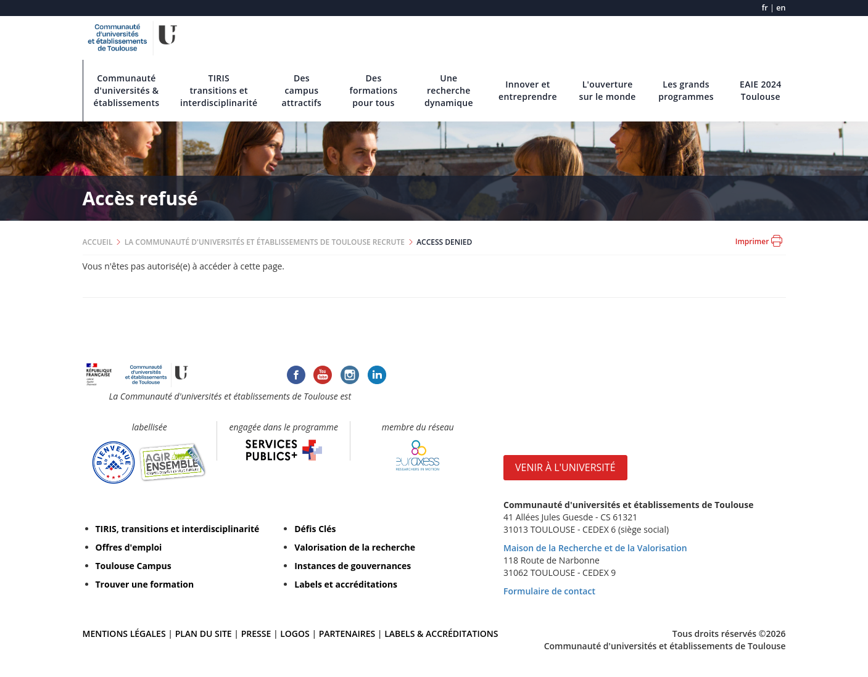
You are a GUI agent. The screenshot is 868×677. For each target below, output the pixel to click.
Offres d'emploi (129, 547)
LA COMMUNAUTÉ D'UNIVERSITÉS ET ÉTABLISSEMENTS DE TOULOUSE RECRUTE (265, 242)
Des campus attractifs (302, 90)
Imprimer (758, 241)
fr (765, 7)
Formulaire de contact (549, 591)
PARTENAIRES (347, 633)
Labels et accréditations (345, 584)
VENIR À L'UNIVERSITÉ (565, 467)
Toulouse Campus (134, 566)
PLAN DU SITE (203, 633)
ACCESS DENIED (444, 242)
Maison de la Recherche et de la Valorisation (595, 548)
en (780, 7)
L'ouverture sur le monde (607, 90)
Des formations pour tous (374, 90)
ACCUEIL (98, 242)
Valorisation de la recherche (354, 547)
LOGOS (295, 633)
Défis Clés (315, 529)
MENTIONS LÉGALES (124, 633)
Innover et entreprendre (527, 90)
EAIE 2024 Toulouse (761, 90)
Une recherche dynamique (448, 90)
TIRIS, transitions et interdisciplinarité (178, 529)
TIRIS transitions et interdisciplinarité (219, 90)
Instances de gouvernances (352, 566)
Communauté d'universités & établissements (127, 90)
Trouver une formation (145, 584)
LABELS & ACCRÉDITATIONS (441, 633)
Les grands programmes (686, 90)
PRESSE (257, 633)
